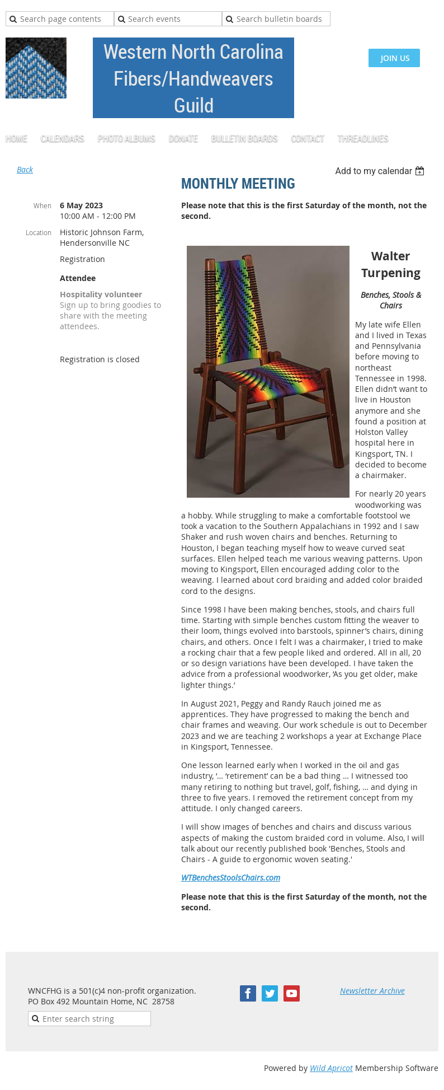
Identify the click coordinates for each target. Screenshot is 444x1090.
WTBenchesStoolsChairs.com (230, 877)
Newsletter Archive (372, 990)
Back (25, 169)
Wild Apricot (331, 1068)
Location (38, 232)
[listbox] (381, 171)
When (42, 205)
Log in (427, 16)
